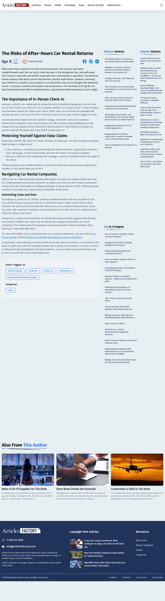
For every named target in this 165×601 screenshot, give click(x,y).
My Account (142, 559)
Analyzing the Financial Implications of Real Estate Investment (117, 111)
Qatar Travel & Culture (115, 337)
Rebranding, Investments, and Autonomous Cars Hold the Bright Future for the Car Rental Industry (120, 123)
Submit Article (114, 5)
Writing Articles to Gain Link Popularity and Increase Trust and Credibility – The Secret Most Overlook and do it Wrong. (151, 75)
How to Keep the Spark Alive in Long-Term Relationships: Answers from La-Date (151, 117)
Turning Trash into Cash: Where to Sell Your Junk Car (120, 80)
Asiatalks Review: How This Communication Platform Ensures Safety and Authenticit (151, 164)
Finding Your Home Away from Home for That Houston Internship (119, 378)
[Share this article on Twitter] (91, 61)
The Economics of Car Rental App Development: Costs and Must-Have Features (120, 91)
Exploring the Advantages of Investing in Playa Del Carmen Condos (119, 300)
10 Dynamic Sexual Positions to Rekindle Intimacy (150, 106)
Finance (47, 5)
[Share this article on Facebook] (84, 61)
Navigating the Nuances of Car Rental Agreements (119, 132)
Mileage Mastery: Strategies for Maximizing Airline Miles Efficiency (119, 329)
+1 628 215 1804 (13, 559)
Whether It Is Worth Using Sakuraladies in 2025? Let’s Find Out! (150, 152)
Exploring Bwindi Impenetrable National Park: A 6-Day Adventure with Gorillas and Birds (120, 367)
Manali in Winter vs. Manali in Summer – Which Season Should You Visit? (120, 288)
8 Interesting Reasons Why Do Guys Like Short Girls (151, 61)
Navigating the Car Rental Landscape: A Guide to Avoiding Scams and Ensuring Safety (120, 143)
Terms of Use (140, 597)
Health (58, 5)
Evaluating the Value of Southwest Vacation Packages (119, 278)
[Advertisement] (82, 28)
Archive (139, 569)
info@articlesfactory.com (20, 565)
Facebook (111, 597)
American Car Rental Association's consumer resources (53, 292)
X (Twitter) (125, 597)
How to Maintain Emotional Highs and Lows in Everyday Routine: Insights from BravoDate (150, 92)
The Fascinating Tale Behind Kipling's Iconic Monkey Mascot (119, 318)
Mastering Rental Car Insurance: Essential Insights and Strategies (120, 60)
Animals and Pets (96, 5)
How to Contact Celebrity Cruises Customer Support (120, 242)
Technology (69, 5)
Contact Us (141, 574)
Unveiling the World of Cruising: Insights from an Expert (120, 251)
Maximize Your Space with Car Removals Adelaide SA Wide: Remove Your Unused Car (119, 71)
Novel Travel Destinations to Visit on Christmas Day (120, 356)
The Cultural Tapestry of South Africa (119, 309)
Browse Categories (145, 564)
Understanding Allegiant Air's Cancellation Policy (119, 260)
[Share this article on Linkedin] (97, 61)
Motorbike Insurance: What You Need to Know (151, 143)
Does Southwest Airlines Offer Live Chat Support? (119, 269)
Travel (81, 5)
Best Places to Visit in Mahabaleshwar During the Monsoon (117, 346)
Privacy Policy (157, 597)
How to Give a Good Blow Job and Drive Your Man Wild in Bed (151, 176)
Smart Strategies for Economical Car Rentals (120, 153)
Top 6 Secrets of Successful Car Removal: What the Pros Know (120, 101)
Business (37, 5)
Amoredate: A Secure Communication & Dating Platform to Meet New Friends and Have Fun (151, 131)
